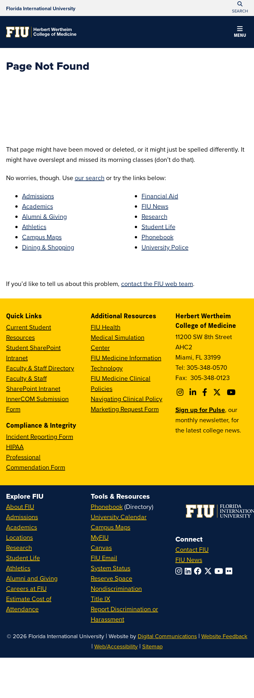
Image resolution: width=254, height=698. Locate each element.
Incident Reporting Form (39, 436)
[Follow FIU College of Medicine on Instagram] (181, 392)
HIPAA (15, 446)
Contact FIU (192, 549)
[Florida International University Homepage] (40, 8)
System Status (110, 568)
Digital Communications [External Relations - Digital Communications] (167, 636)
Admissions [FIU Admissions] (22, 516)
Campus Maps (42, 237)
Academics (37, 206)
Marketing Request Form (125, 409)
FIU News (155, 206)
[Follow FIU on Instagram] (180, 571)
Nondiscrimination (116, 588)
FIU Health (105, 327)
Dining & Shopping (48, 247)
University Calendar (119, 516)
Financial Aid (160, 196)
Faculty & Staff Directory (40, 368)
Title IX (100, 598)
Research (154, 216)
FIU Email (104, 557)
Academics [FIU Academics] (21, 527)
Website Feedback (224, 636)
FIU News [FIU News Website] (188, 559)
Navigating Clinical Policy (126, 398)
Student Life (158, 226)
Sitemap (152, 646)
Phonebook (157, 237)
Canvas (101, 547)
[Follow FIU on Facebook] (199, 571)
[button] (240, 33)
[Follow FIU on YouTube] (220, 571)
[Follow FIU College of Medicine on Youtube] (232, 392)
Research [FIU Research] (19, 547)
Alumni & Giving (44, 216)
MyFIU (100, 537)
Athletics (34, 226)
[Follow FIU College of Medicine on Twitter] (218, 392)
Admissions (38, 196)
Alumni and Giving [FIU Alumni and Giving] (32, 578)
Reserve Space (111, 578)
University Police (165, 247)
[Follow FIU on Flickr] (230, 571)
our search (89, 177)
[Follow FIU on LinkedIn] (189, 571)
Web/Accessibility (116, 646)
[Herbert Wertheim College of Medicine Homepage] (41, 32)
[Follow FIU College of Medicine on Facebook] (205, 392)
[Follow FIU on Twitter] (209, 571)
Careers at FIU (26, 588)
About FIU (20, 506)
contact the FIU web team (157, 283)
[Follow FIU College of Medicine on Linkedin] (193, 392)
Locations (19, 537)
